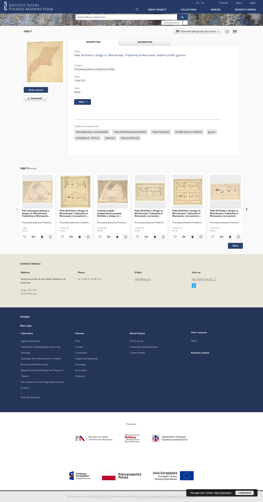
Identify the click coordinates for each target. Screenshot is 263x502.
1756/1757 (79, 80)
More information (223, 493)
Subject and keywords (86, 358)
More (235, 245)
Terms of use (136, 341)
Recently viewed (245, 9)
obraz (77, 91)
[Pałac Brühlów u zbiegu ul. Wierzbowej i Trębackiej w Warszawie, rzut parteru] (225, 192)
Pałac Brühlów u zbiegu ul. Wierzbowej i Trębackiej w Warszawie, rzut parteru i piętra (74, 213)
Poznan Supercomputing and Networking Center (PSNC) (165, 496)
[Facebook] (194, 285)
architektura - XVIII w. (87, 138)
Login (253, 2)
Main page (26, 325)
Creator (79, 346)
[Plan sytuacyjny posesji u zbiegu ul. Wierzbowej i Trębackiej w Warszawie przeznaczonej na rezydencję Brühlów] (37, 192)
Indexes (216, 9)
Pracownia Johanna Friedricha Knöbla (94, 69)
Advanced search (171, 22)
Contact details (137, 352)
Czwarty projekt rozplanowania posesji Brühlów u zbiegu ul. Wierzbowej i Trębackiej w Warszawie (111, 213)
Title (77, 341)
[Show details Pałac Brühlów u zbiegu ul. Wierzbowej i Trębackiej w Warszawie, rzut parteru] (238, 236)
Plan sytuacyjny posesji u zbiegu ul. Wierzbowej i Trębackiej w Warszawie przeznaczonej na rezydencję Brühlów (35, 213)
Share (239, 2)
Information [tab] (145, 42)
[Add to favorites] (226, 31)
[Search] (182, 17)
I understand (244, 493)
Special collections (30, 341)
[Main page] (137, 9)
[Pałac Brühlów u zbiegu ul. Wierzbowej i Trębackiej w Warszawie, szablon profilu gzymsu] (45, 62)
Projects (25, 387)
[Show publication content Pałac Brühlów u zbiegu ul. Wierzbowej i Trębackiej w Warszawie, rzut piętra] (154, 236)
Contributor (81, 352)
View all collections (30, 397)
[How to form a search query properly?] (185, 22)
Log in (194, 340)
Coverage (80, 364)
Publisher (80, 376)
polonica (110, 138)
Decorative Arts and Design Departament (42, 381)
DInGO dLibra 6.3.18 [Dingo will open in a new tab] (100, 496)
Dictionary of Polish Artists (34, 364)
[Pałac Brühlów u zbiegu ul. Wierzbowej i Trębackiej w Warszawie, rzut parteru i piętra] (75, 192)
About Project (157, 9)
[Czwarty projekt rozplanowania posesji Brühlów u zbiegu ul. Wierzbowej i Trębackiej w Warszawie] (112, 192)
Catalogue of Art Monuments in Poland (41, 358)
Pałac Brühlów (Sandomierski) (130, 132)
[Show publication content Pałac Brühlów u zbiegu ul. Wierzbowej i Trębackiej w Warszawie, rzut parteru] (230, 236)
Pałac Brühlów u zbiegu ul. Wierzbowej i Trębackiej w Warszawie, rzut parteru (224, 213)
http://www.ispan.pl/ (204, 279)
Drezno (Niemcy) (130, 138)
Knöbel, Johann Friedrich (189, 132)
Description (81, 370)
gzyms (211, 132)
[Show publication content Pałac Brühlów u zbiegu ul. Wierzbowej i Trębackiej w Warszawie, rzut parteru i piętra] (79, 236)
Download (34, 98)
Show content (35, 89)
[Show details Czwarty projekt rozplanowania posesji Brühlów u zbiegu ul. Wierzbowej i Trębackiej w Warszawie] (125, 236)
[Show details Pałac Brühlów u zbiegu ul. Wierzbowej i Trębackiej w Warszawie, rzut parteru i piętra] (87, 236)
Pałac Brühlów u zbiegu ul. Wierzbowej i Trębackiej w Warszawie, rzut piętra (149, 213)
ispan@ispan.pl (142, 279)
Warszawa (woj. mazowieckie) (92, 132)
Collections (189, 9)
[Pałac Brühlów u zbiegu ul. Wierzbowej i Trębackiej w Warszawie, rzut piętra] (150, 192)
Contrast (223, 2)
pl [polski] (203, 3)
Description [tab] (93, 42)
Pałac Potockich (160, 132)
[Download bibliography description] (33, 236)
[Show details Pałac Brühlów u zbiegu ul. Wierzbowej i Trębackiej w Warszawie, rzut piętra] (163, 236)
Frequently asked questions (144, 346)
